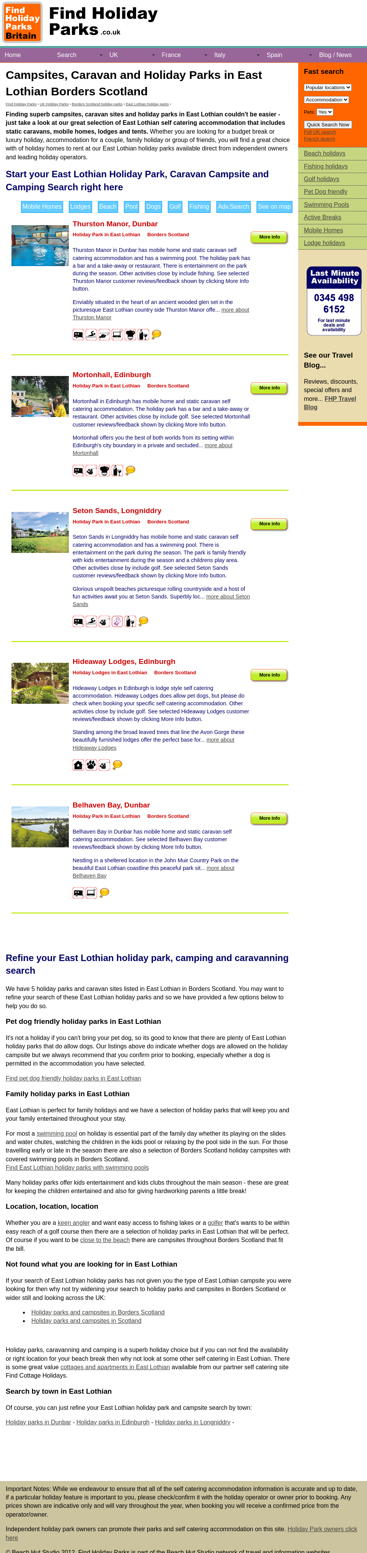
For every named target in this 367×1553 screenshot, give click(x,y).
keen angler (74, 1223)
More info (269, 237)
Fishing (199, 206)
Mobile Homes (42, 206)
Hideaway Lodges (104, 661)
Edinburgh (132, 375)
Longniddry (141, 511)
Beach (108, 206)
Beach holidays (325, 153)
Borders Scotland (168, 234)
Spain (275, 55)
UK (113, 55)
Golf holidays (321, 179)
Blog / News (335, 55)
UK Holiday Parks (54, 104)
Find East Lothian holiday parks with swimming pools (77, 1167)
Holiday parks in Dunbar (38, 1422)
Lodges (80, 206)
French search (319, 139)
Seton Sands (95, 511)
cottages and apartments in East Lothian (115, 1367)
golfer (215, 1223)
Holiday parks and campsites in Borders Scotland (98, 1312)
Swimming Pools (326, 204)
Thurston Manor (100, 224)
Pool (131, 206)
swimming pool (57, 1133)
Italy (219, 55)
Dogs (153, 206)
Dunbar (145, 224)
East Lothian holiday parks (147, 104)
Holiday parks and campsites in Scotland (86, 1321)
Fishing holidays (326, 166)
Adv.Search (233, 206)
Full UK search (320, 132)
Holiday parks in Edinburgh (112, 1422)
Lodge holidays (324, 243)
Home (13, 55)
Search (66, 55)
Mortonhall (91, 375)
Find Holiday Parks (21, 104)
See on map (274, 206)
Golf (174, 206)
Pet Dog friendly (326, 191)
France (171, 55)
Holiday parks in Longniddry (192, 1422)
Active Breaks (322, 217)
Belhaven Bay (96, 805)
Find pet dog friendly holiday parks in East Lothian (73, 1078)
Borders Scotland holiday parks (97, 104)
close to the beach (105, 1240)
